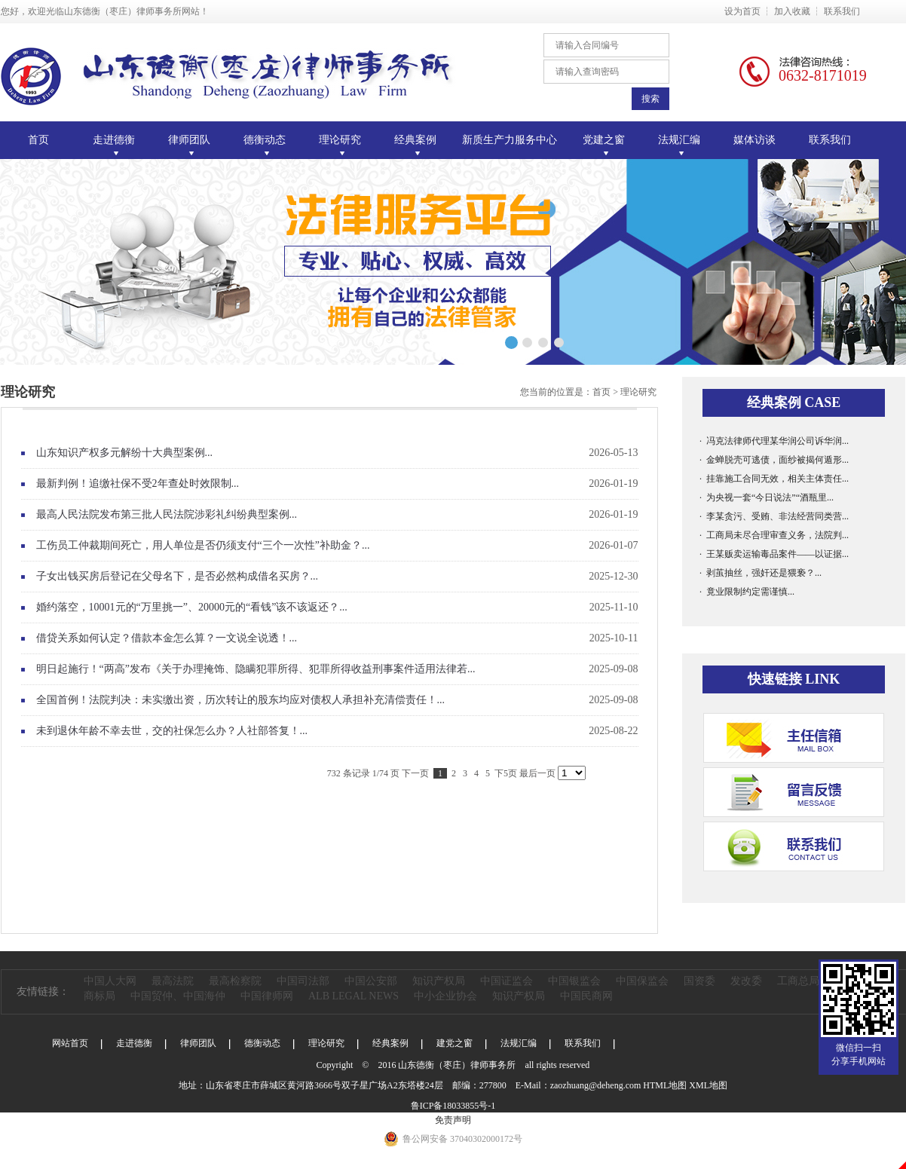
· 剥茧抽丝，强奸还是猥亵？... (760, 573)
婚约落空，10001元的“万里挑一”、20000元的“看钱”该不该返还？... (337, 607)
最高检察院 (235, 981)
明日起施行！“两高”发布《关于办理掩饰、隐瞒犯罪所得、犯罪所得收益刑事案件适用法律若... (337, 669)
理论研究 (638, 392)
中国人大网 (110, 981)
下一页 (415, 773)
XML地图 (708, 1085)
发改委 (746, 981)
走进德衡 (134, 1043)
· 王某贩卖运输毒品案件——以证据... (774, 554)
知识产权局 (438, 981)
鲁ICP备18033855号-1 (453, 1105)
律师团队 (198, 1043)
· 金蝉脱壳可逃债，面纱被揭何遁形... (774, 459)
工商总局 (798, 981)
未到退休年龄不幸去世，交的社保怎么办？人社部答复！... (337, 731)
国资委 (699, 981)
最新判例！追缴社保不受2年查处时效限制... (337, 484)
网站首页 (70, 1043)
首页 (38, 139)
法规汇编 (518, 1043)
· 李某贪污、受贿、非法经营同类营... (774, 516)
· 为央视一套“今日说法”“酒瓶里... (766, 497)
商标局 (99, 996)
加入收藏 (792, 11)
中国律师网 (266, 996)
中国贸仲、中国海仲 (177, 996)
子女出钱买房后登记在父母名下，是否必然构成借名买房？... (337, 577)
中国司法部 (303, 981)
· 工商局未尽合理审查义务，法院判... (774, 535)
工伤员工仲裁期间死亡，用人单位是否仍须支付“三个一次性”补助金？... (337, 546)
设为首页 (742, 11)
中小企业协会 (445, 996)
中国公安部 (370, 981)
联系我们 (842, 11)
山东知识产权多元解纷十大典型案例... (337, 453)
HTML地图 (665, 1085)
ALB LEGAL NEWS (353, 996)
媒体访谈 (754, 139)
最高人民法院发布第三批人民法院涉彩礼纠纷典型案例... (337, 515)
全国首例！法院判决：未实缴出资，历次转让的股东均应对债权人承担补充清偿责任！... (337, 700)
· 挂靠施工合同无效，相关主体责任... (774, 478)
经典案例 (390, 1043)
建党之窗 (454, 1043)
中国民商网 (586, 996)
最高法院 (173, 981)
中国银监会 (574, 981)
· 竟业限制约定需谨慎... (746, 591)
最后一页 (537, 773)
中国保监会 (642, 981)
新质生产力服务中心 (509, 139)
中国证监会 (506, 981)
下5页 (505, 773)
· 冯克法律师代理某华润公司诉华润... (774, 441)
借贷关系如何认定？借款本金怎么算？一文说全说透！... (337, 638)
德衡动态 (262, 1043)
